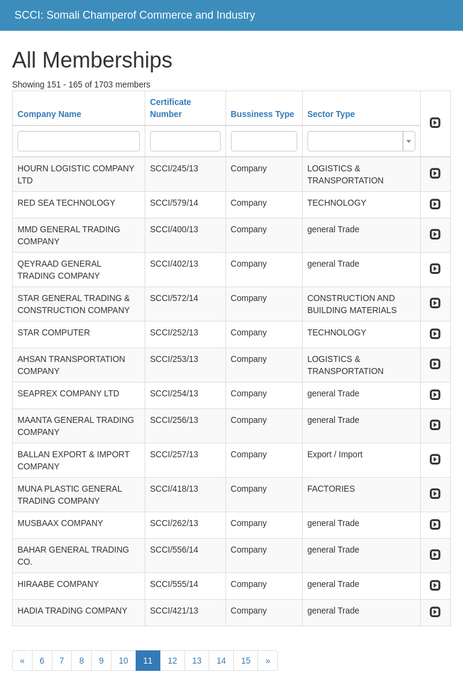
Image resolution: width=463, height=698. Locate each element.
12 (172, 660)
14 (221, 660)
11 (148, 660)
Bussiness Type (263, 114)
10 (123, 660)
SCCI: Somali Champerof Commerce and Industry (134, 15)
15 (246, 660)
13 (197, 660)
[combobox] (361, 141)
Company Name (49, 114)
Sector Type (331, 114)
